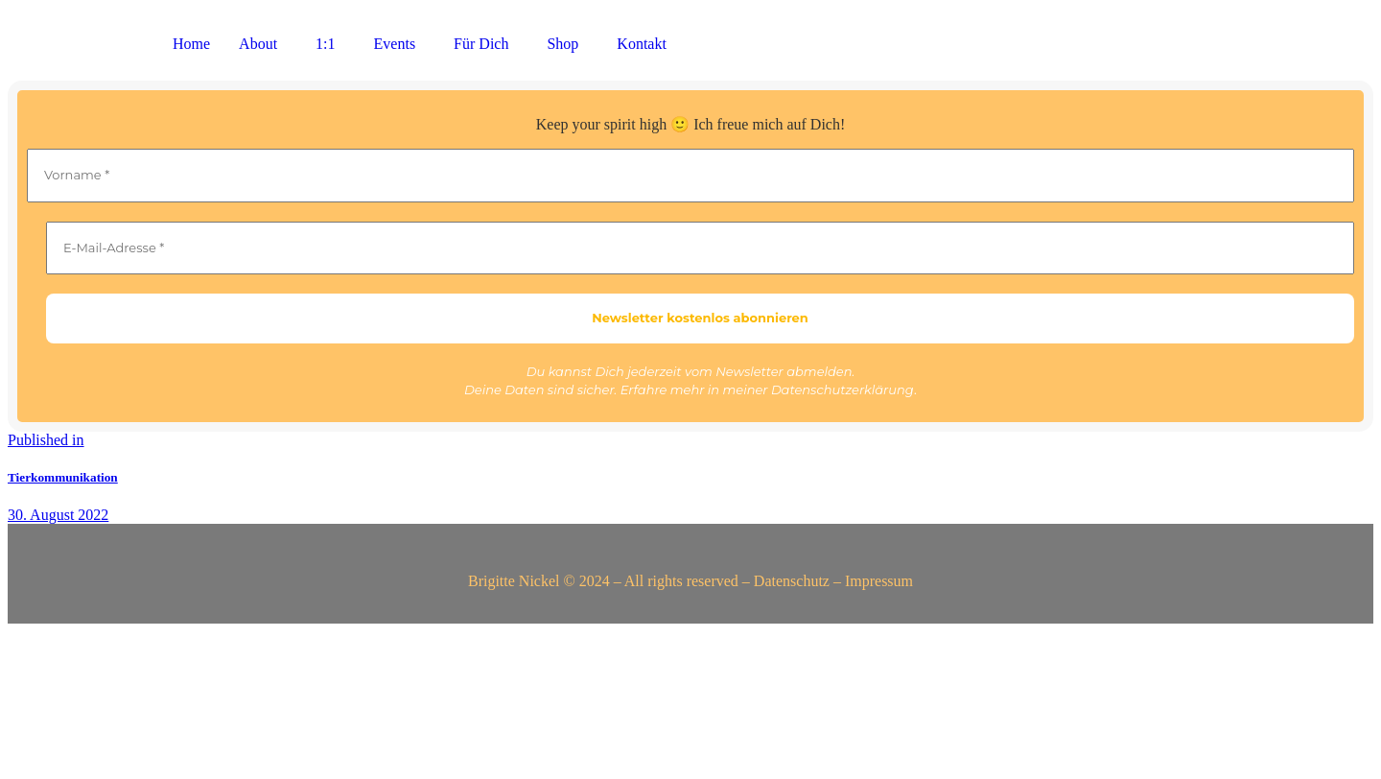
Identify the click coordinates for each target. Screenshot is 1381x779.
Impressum (879, 581)
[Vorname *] (690, 175)
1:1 (325, 43)
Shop (562, 43)
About (258, 43)
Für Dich (481, 43)
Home (191, 43)
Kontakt (642, 43)
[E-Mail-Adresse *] (700, 248)
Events (395, 43)
